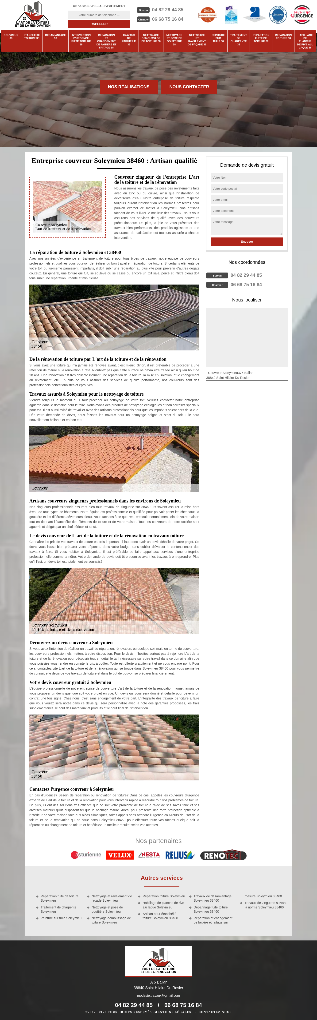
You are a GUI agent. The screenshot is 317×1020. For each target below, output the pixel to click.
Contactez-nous (215, 1012)
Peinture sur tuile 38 (218, 38)
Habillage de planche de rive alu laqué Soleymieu (163, 905)
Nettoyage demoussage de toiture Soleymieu (111, 920)
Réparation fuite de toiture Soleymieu (59, 898)
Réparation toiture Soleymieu (164, 896)
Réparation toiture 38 (283, 37)
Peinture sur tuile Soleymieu (61, 918)
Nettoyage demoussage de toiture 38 (151, 38)
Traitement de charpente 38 (238, 40)
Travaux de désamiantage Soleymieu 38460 (213, 898)
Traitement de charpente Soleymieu (58, 909)
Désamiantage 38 (55, 37)
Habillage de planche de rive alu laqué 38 (305, 41)
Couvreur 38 (11, 37)
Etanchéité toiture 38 (31, 37)
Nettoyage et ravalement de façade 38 (197, 40)
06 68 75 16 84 (167, 19)
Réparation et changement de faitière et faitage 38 (106, 41)
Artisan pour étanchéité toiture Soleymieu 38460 (160, 916)
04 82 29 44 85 (167, 9)
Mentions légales (173, 1012)
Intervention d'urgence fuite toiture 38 (81, 40)
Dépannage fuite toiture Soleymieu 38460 (211, 909)
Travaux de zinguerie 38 (129, 40)
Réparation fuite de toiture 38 (261, 38)
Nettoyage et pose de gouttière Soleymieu (107, 909)
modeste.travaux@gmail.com (158, 995)
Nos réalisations (129, 86)
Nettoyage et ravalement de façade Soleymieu (112, 898)
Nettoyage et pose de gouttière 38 (174, 40)
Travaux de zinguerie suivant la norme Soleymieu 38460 (265, 905)
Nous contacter (189, 86)
